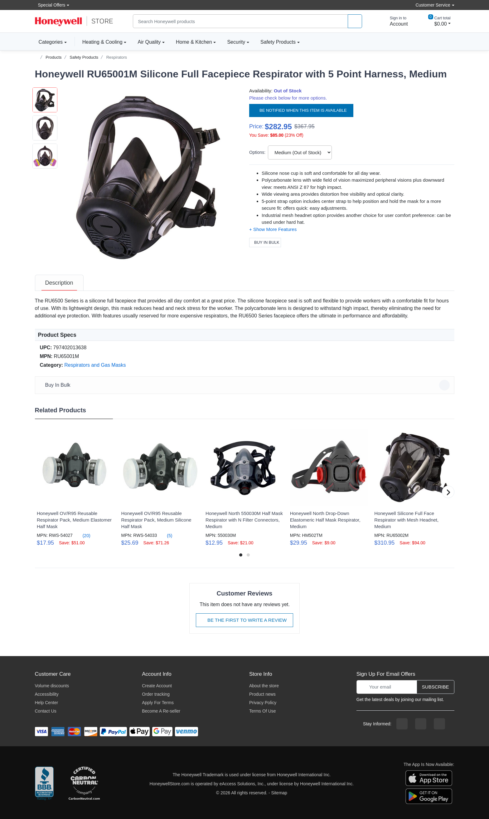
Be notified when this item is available (301, 110)
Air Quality (149, 42)
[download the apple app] (428, 777)
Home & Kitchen (194, 42)
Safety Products (278, 42)
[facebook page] (402, 723)
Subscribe (435, 686)
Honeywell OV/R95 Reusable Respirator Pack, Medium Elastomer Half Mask (74, 520)
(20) (82, 535)
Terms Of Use (262, 711)
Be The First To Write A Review (244, 620)
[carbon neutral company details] (84, 784)
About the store (264, 685)
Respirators (116, 57)
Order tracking (156, 694)
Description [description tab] (59, 283)
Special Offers (50, 4)
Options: (257, 152)
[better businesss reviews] (44, 784)
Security (236, 42)
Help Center (46, 702)
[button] (149, 175)
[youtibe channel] (439, 723)
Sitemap (279, 792)
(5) (165, 535)
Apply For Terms (158, 702)
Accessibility (47, 694)
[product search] (355, 21)
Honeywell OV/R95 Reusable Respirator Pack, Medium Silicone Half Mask (156, 520)
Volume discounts (52, 685)
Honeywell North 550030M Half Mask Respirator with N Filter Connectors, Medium (244, 520)
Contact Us (45, 711)
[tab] (59, 283)
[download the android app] (428, 795)
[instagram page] (420, 723)
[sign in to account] (394, 21)
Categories (49, 42)
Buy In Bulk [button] (245, 385)
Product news (262, 694)
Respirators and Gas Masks (95, 365)
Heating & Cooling (102, 42)
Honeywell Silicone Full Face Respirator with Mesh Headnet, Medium (406, 520)
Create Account (157, 685)
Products (53, 57)
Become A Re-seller (161, 711)
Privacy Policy (262, 702)
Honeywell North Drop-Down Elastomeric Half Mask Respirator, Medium (325, 520)
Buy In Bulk (265, 242)
